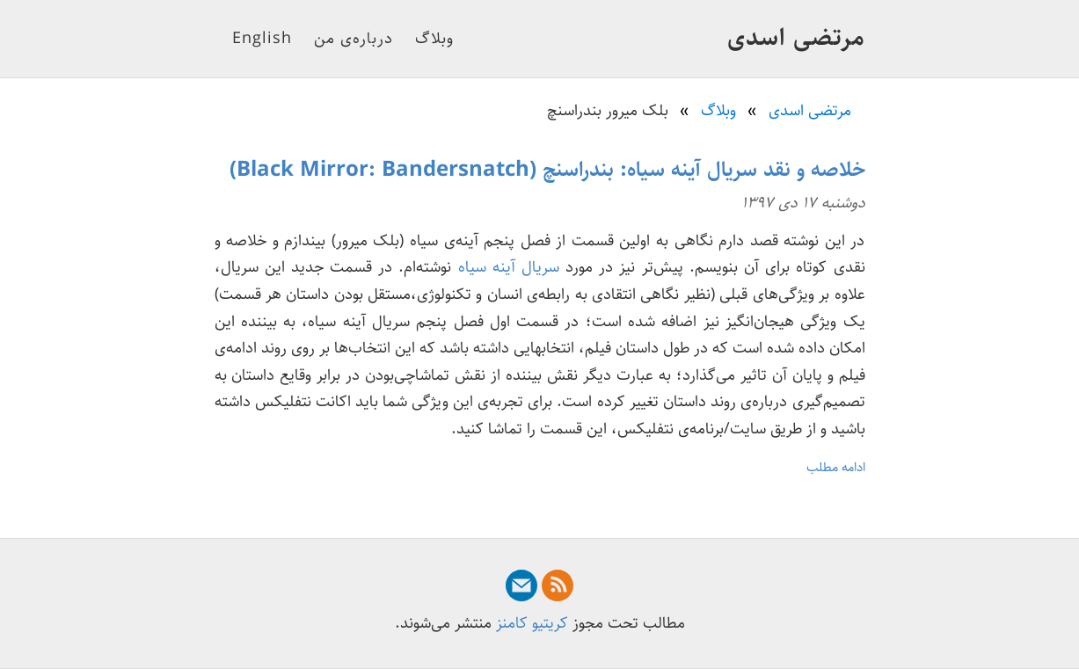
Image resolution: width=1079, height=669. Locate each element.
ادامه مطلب (835, 467)
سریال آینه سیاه (508, 267)
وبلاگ (434, 38)
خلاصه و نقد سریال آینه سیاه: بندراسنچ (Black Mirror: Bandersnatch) (547, 169)
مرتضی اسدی (796, 37)
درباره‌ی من (353, 38)
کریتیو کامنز (532, 623)
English (262, 38)
